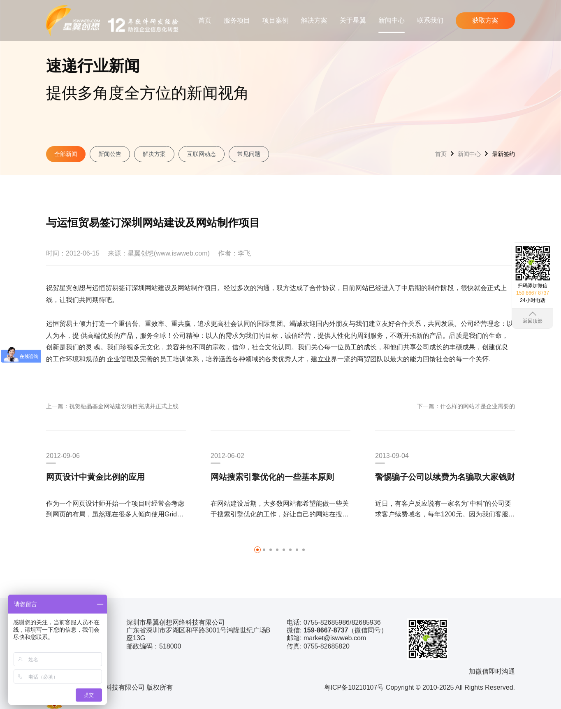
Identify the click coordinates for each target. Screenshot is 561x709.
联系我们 (430, 20)
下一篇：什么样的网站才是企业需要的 (466, 406)
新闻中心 (391, 20)
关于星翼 (353, 20)
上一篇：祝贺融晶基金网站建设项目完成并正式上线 (112, 406)
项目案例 (275, 20)
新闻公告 (109, 154)
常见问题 (248, 154)
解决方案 (314, 20)
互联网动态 (201, 154)
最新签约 (503, 154)
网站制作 (191, 287)
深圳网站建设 (151, 287)
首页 (204, 20)
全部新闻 (65, 154)
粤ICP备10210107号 (354, 687)
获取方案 (485, 20)
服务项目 (237, 20)
